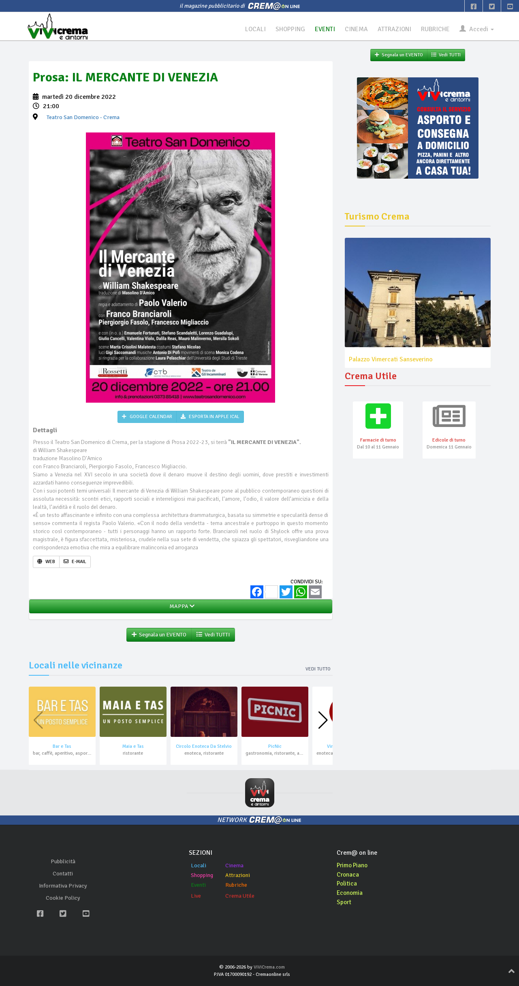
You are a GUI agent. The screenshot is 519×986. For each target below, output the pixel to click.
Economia (350, 893)
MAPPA (180, 606)
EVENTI (324, 29)
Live (196, 895)
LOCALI (254, 29)
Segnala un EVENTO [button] (159, 635)
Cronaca (348, 875)
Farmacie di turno (378, 441)
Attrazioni (237, 875)
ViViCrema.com (269, 968)
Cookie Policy (63, 898)
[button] (323, 721)
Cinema (234, 865)
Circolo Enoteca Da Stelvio (204, 747)
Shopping (202, 875)
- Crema (83, 117)
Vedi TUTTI (213, 635)
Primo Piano (353, 865)
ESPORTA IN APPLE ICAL (210, 417)
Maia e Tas (133, 747)
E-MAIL (75, 562)
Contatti (63, 874)
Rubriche (236, 884)
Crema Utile (239, 895)
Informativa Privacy (63, 886)
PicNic (275, 747)
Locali (198, 865)
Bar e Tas (62, 747)
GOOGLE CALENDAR (147, 417)
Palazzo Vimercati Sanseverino (391, 359)
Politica (347, 884)
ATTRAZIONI (394, 29)
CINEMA (355, 29)
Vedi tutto (318, 669)
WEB (46, 562)
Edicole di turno (449, 441)
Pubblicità (63, 861)
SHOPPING (290, 29)
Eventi (198, 884)
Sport (344, 902)
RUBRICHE (435, 29)
